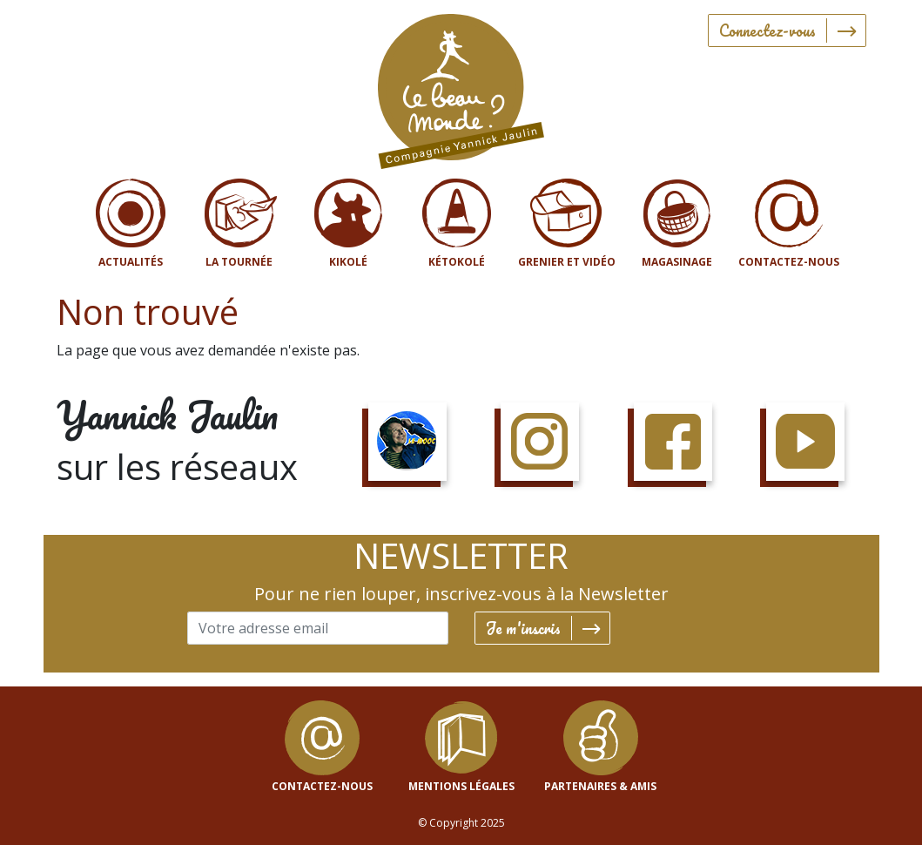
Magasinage (677, 261)
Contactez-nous (788, 261)
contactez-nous (322, 786)
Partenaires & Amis (600, 786)
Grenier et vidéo (567, 261)
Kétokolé (456, 261)
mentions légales (461, 786)
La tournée (239, 261)
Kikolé (348, 261)
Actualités (130, 261)
